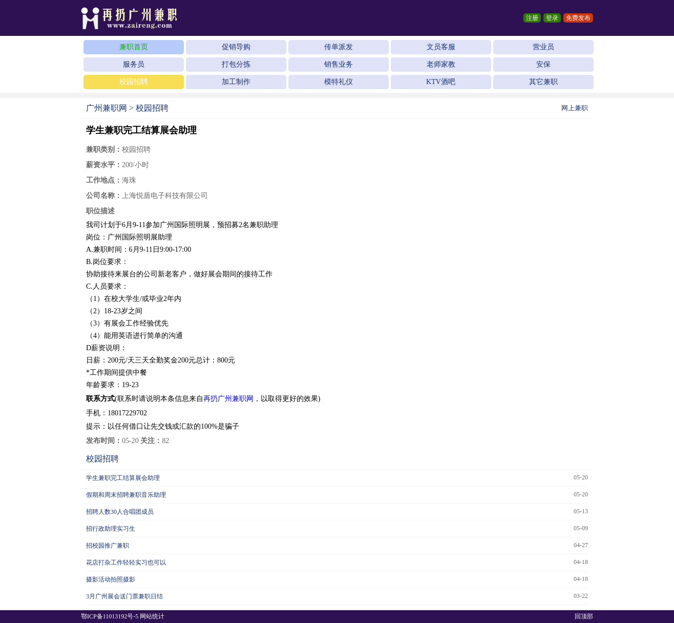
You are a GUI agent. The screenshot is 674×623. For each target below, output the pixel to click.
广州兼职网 (106, 108)
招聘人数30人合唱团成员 (120, 511)
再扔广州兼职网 (228, 399)
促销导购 (236, 47)
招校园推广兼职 (107, 545)
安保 (543, 64)
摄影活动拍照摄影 (110, 579)
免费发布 (578, 18)
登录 (552, 18)
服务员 (133, 64)
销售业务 (338, 64)
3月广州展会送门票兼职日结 (124, 596)
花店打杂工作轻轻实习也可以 (126, 562)
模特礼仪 (338, 82)
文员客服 (441, 47)
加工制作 (236, 82)
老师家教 (441, 64)
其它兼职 (543, 82)
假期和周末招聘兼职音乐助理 (126, 494)
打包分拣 (236, 64)
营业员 (543, 47)
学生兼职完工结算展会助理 (123, 477)
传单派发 (338, 47)
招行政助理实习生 (110, 528)
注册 (532, 18)
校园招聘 (133, 82)
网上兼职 (574, 108)
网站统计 (152, 616)
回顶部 (584, 616)
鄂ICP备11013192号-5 (109, 616)
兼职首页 (133, 47)
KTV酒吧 (440, 82)
